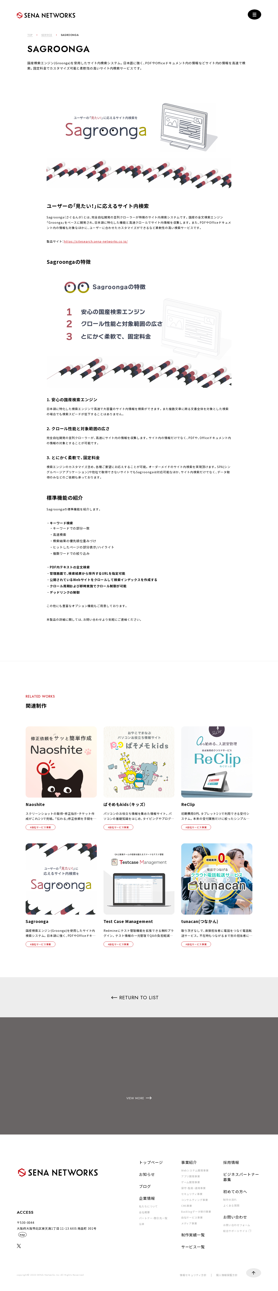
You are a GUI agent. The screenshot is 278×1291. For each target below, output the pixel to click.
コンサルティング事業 (194, 1199)
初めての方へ (235, 1191)
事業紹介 (189, 1162)
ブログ (145, 1186)
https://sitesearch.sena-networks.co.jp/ (96, 241)
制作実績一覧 (193, 1234)
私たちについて (148, 1206)
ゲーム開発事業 (190, 1182)
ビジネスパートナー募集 (241, 1176)
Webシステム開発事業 (195, 1170)
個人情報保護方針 (227, 1275)
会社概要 (144, 1212)
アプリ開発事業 (190, 1176)
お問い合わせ (235, 1216)
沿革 (141, 1223)
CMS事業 (186, 1205)
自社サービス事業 (192, 1217)
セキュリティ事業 (192, 1193)
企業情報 (147, 1198)
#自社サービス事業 (40, 827)
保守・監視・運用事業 (193, 1188)
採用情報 (231, 1162)
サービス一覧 (193, 1246)
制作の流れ (230, 1199)
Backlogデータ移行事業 (196, 1211)
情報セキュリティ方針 (193, 1275)
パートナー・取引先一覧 (153, 1218)
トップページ (151, 1162)
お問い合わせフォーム (236, 1225)
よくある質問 (231, 1205)
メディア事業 (189, 1223)
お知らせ (147, 1174)
